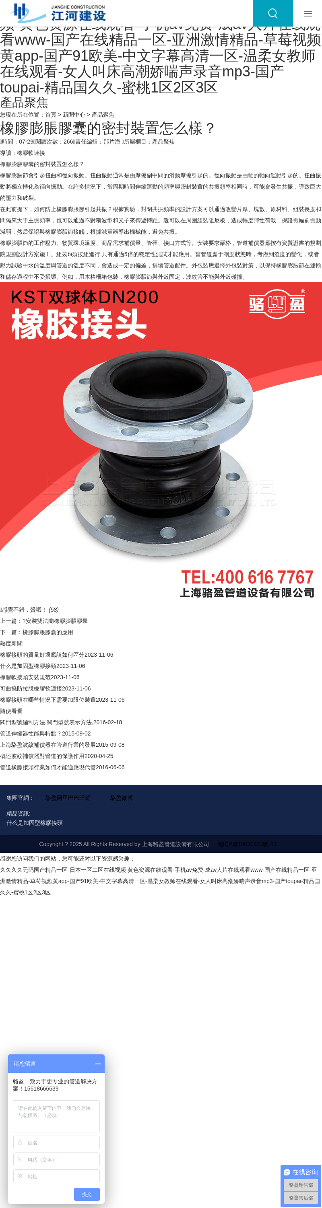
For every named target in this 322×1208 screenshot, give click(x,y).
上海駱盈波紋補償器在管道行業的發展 (48, 745)
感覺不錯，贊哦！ (29, 609)
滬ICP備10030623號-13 (247, 844)
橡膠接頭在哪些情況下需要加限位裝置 (48, 699)
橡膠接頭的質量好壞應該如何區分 (42, 654)
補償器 (256, 243)
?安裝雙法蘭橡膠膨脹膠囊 (55, 621)
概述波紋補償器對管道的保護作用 (42, 756)
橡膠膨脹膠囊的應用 (48, 632)
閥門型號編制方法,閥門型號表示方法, (46, 722)
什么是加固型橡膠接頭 (28, 666)
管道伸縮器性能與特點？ (31, 733)
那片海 (111, 141)
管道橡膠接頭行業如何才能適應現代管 (48, 767)
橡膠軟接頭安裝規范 (25, 677)
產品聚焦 (103, 114)
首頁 (50, 114)
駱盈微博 (121, 798)
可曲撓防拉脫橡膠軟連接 (31, 688)
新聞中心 (74, 114)
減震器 (109, 231)
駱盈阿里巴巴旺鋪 (68, 798)
